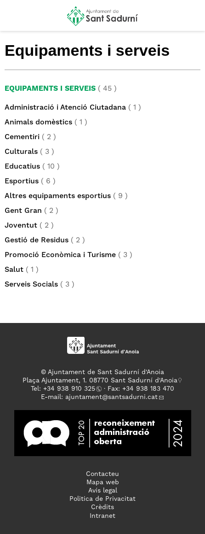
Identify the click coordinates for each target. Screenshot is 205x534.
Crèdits (102, 507)
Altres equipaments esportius (58, 196)
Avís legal (102, 490)
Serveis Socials (31, 284)
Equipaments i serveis (50, 89)
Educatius (22, 166)
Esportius (22, 181)
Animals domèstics (38, 122)
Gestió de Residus (36, 240)
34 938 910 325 (71, 389)
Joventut (21, 225)
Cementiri (22, 137)
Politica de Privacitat (102, 499)
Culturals (21, 152)
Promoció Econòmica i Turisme (60, 255)
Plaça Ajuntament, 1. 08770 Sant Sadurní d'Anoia (100, 380)
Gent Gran (23, 211)
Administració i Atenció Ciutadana (65, 107)
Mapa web (102, 482)
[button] (15, 19)
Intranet (102, 516)
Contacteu (102, 474)
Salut (14, 270)
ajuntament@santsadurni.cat (111, 397)
